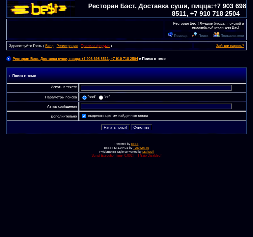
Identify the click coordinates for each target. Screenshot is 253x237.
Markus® (148, 151)
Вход (49, 46)
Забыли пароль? (230, 46)
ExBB (135, 143)
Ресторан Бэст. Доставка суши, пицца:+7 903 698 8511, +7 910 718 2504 (75, 59)
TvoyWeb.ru (141, 147)
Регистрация (67, 46)
